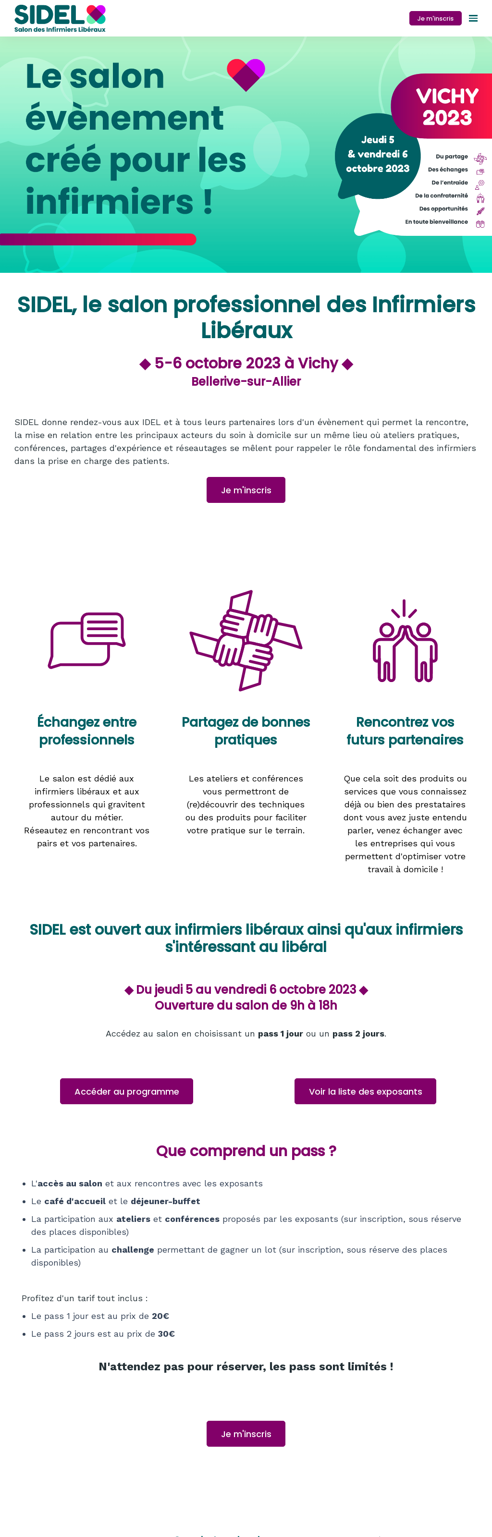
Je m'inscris (435, 18)
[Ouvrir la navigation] (473, 18)
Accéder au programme (126, 1092)
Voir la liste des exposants (365, 1092)
